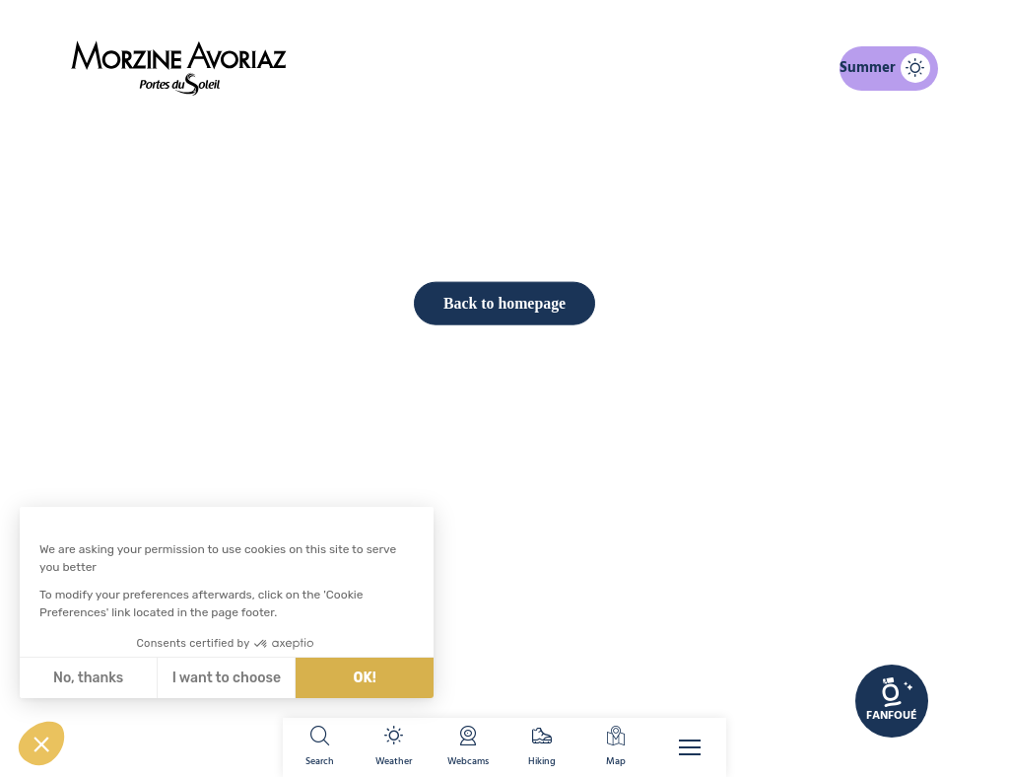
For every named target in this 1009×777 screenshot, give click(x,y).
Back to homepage (504, 641)
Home (400, 132)
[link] (891, 701)
